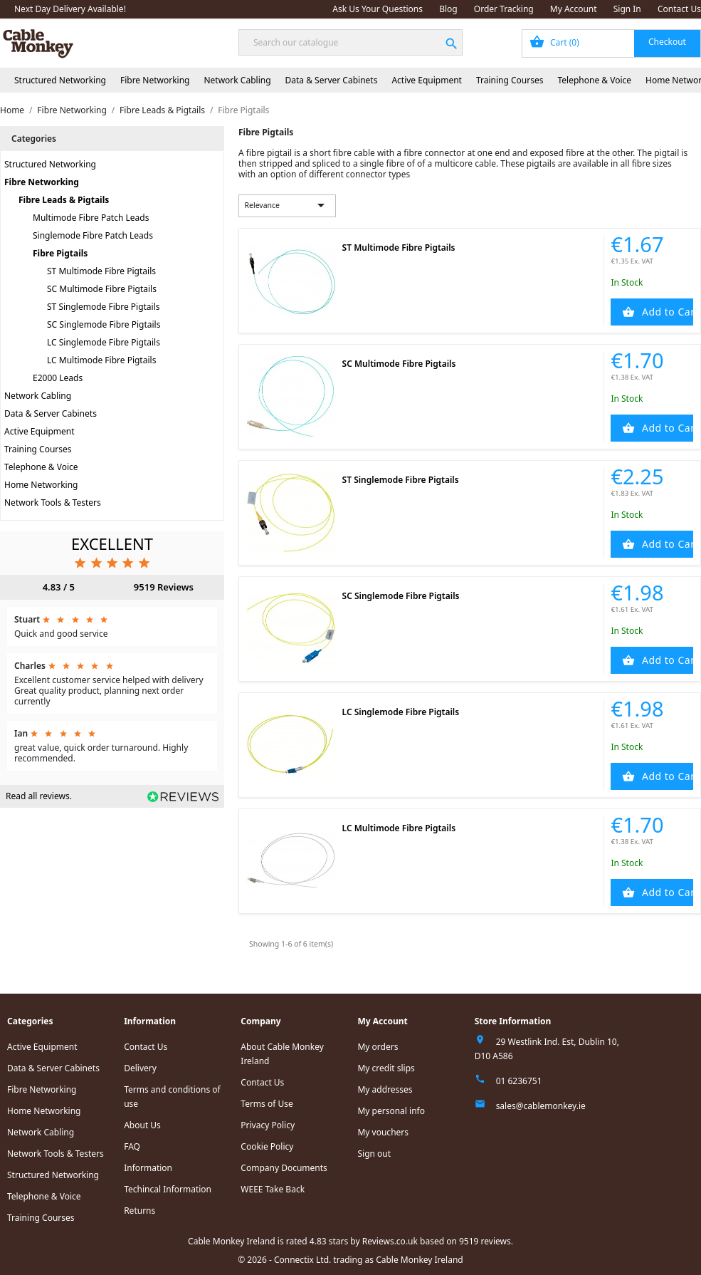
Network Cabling (237, 80)
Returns (139, 1210)
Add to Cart (666, 311)
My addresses (384, 1089)
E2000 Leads (58, 378)
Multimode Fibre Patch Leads (91, 218)
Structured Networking (60, 80)
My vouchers (383, 1132)
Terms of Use (266, 1104)
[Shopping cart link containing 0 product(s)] (611, 43)
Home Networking (41, 485)
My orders (377, 1047)
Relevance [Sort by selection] (287, 205)
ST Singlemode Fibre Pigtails (103, 307)
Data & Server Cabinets (331, 80)
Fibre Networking (154, 80)
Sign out (374, 1154)
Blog (448, 9)
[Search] (350, 42)
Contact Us (679, 9)
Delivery (140, 1068)
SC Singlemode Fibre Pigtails (103, 324)
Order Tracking (504, 9)
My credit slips (385, 1068)
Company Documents (284, 1168)
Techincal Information (167, 1189)
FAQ (132, 1146)
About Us (142, 1125)
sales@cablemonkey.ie (541, 1106)
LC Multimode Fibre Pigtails (101, 360)
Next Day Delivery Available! (70, 9)
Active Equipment (426, 80)
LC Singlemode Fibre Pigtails (103, 342)
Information (148, 1168)
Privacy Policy (268, 1125)
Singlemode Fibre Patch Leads (93, 235)
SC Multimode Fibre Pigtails (102, 289)
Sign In (627, 9)
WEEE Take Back (273, 1189)
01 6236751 (519, 1081)
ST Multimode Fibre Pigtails (101, 271)
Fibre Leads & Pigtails (64, 200)
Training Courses (510, 80)
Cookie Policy (267, 1146)
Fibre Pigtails (60, 253)
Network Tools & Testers (52, 502)
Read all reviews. (39, 796)
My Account (573, 9)
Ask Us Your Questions (377, 9)
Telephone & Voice (594, 80)
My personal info (391, 1111)
